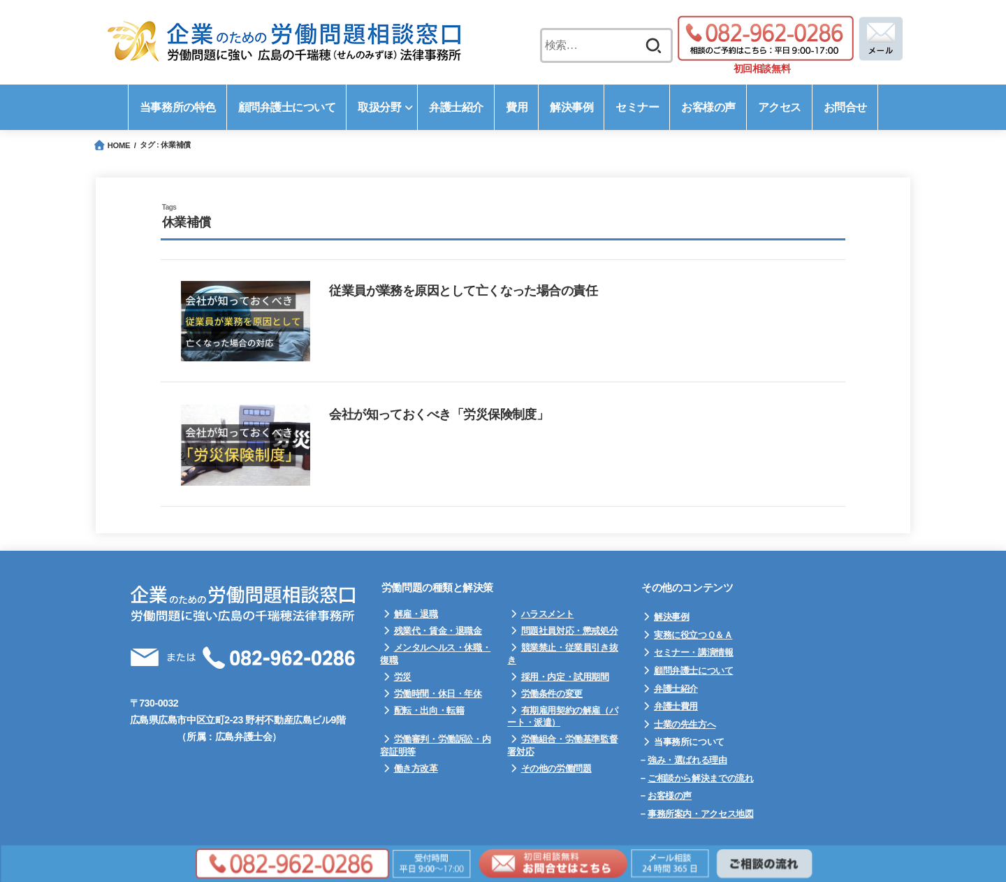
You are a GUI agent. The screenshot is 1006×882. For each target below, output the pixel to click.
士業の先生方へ (684, 724)
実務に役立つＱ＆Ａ (693, 635)
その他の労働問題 (556, 768)
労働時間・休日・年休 (438, 693)
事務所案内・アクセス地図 (700, 814)
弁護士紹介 (676, 689)
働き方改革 (416, 768)
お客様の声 (670, 795)
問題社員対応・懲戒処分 (569, 631)
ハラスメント (547, 614)
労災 (402, 677)
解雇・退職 (416, 614)
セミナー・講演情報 (694, 652)
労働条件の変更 (552, 693)
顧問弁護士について (694, 670)
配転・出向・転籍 (429, 710)
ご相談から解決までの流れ (700, 778)
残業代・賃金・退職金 (438, 631)
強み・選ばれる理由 (687, 760)
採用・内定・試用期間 (565, 677)
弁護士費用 (676, 706)
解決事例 (671, 617)
